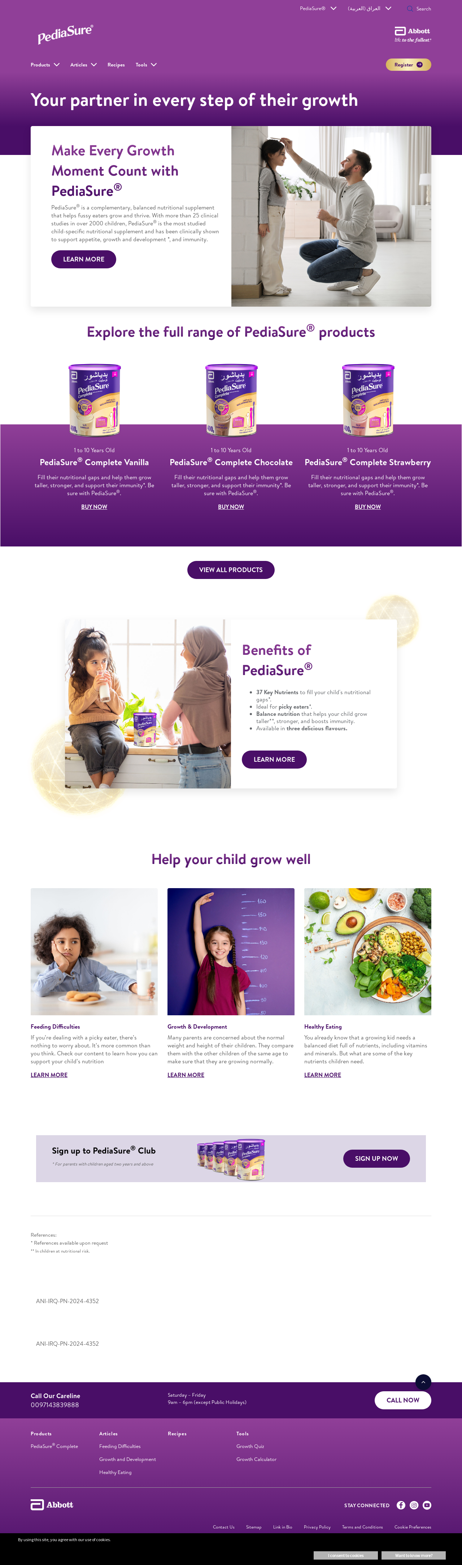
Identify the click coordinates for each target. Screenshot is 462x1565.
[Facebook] (401, 1507)
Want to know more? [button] (413, 1555)
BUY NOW (94, 507)
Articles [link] (78, 64)
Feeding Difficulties (120, 1446)
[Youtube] (427, 1507)
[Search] (421, 8)
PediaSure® (318, 8)
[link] (41, 1433)
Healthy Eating (115, 1472)
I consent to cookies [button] (345, 1555)
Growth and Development (127, 1459)
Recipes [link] (116, 64)
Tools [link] (141, 64)
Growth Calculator (256, 1459)
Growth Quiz (250, 1446)
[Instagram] (414, 1507)
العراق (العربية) (369, 8)
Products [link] (40, 64)
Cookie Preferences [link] (413, 1527)
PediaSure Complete (54, 1446)
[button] (410, 9)
